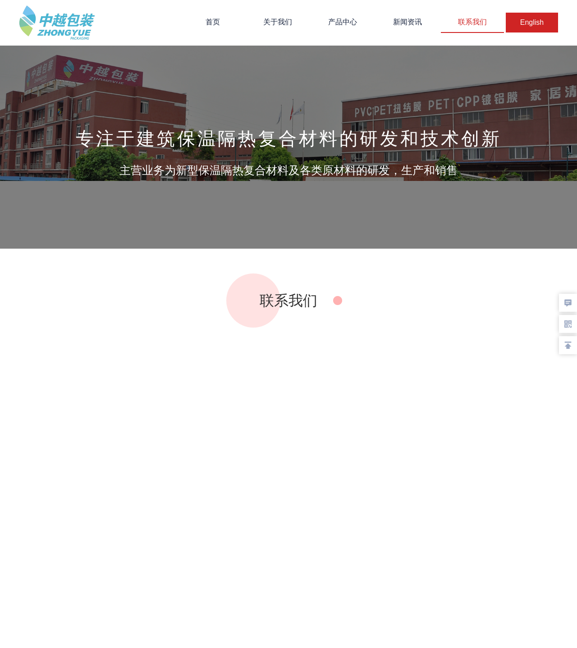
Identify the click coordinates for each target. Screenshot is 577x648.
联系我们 (472, 22)
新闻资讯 (407, 22)
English (532, 22)
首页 (213, 22)
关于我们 (277, 22)
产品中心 (342, 22)
